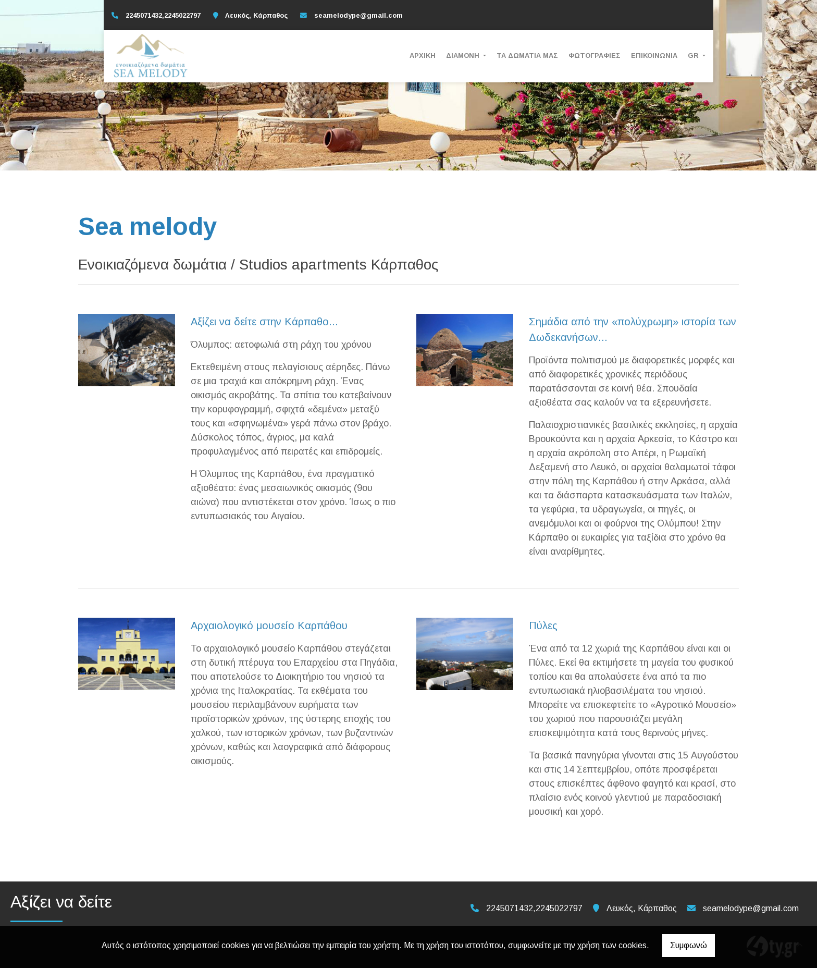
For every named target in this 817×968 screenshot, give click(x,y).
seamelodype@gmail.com (358, 15)
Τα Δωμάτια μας (527, 55)
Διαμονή (463, 55)
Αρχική (423, 55)
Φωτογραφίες (594, 55)
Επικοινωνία (654, 55)
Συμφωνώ (688, 945)
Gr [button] (694, 55)
